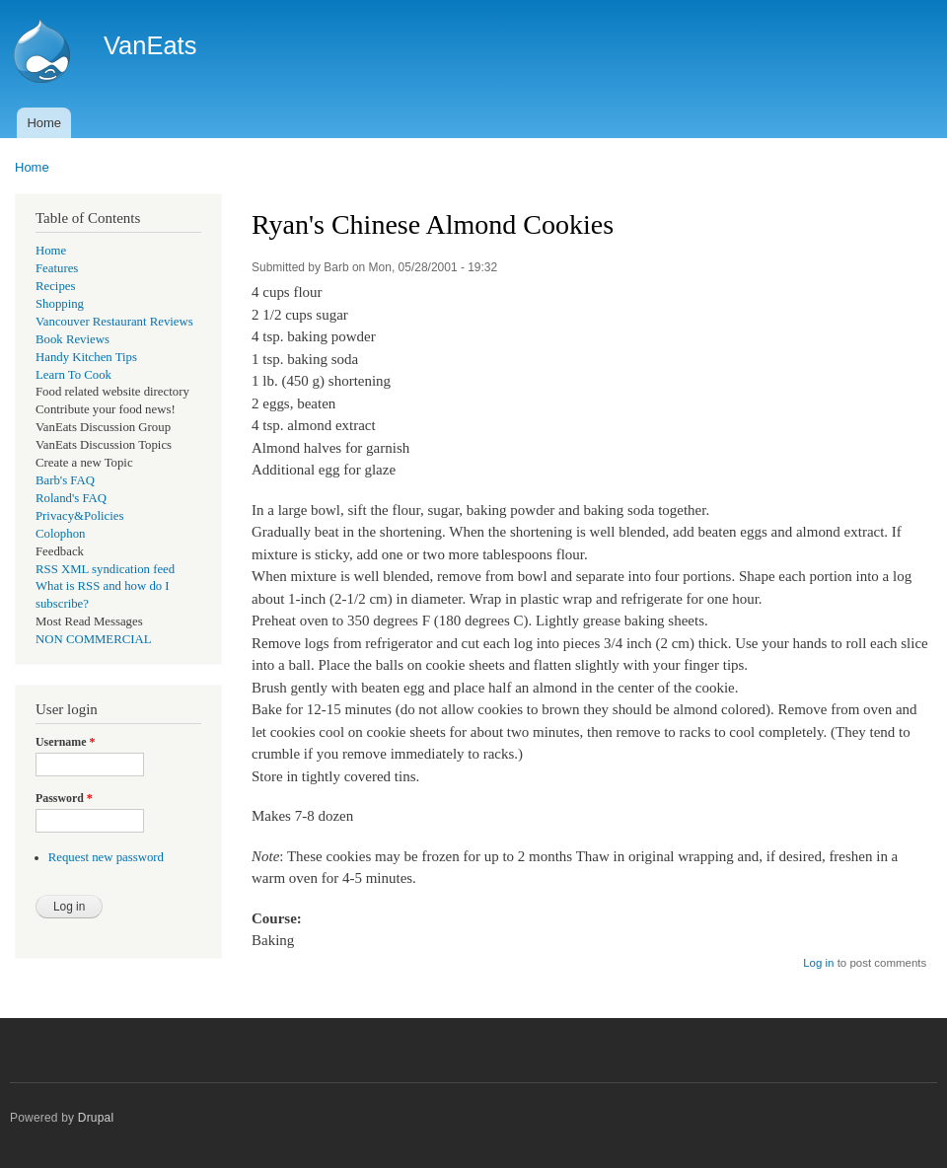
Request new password (106, 857)
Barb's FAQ (65, 480)
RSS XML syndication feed (105, 569)
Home (44, 122)
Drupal (96, 1118)
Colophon (60, 534)
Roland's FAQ (71, 498)
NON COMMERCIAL (94, 639)
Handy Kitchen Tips (86, 357)
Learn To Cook (73, 375)
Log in (818, 963)
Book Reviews (72, 339)
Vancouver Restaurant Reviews (114, 321)
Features (57, 268)
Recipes (55, 286)
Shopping (60, 304)
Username (65, 742)
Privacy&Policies (79, 516)
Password (64, 798)
